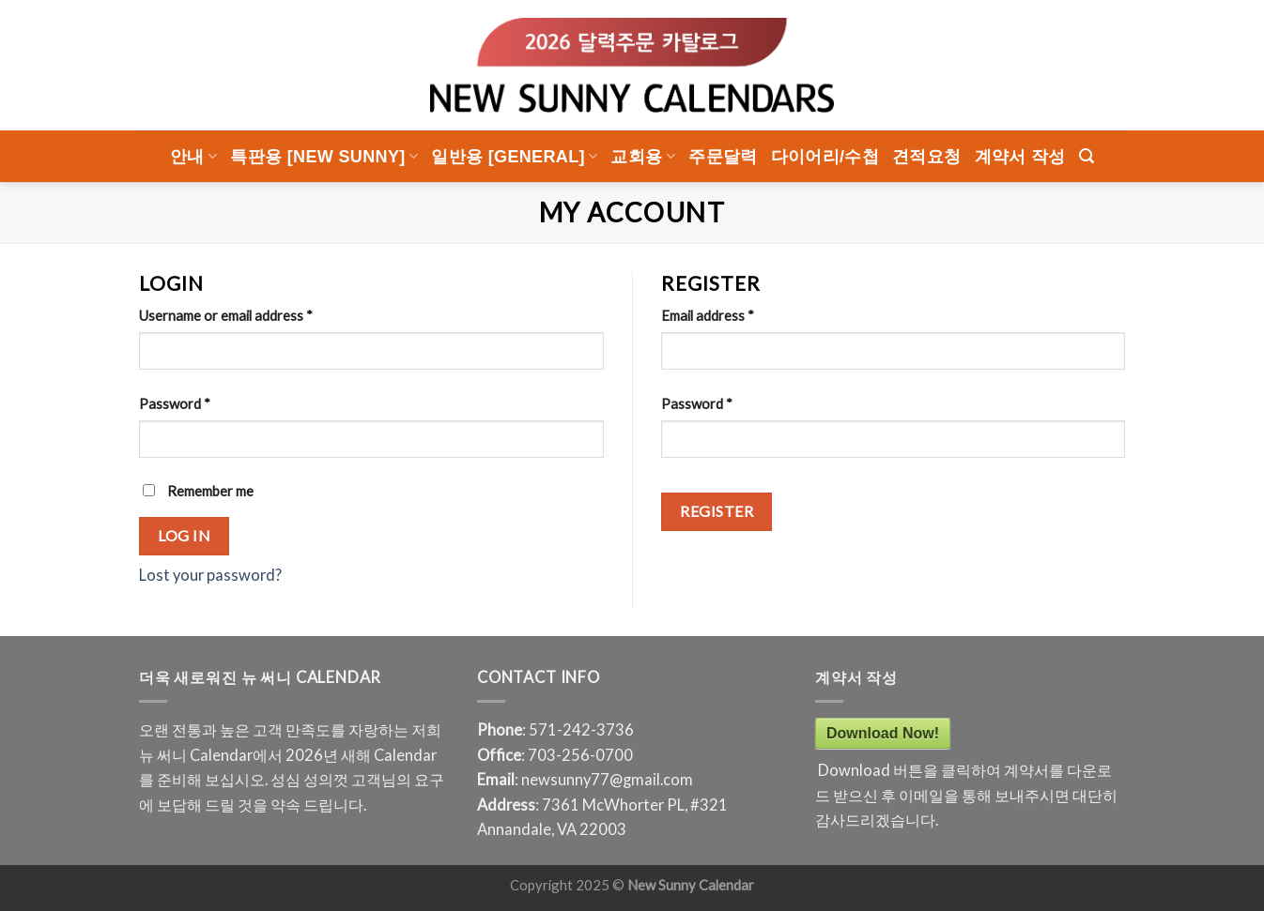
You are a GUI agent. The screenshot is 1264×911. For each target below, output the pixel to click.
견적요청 (926, 156)
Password (174, 403)
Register (716, 511)
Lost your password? (210, 575)
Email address (707, 315)
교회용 (642, 156)
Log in (184, 535)
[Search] (1086, 156)
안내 (193, 156)
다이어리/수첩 (825, 156)
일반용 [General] (514, 156)
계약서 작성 (1020, 156)
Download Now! (882, 733)
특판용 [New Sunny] (324, 156)
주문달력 (722, 156)
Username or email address (226, 315)
